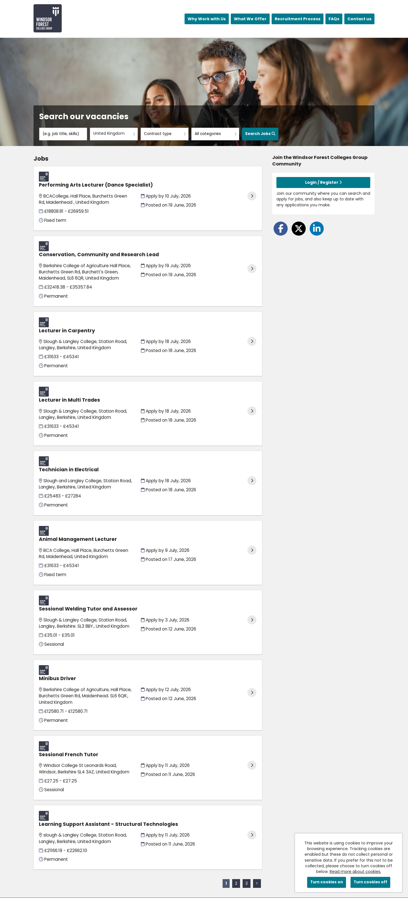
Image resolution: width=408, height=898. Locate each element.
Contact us (359, 19)
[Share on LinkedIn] (317, 229)
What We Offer (250, 19)
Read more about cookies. (355, 871)
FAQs (334, 19)
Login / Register (323, 182)
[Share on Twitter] (299, 229)
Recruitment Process (297, 19)
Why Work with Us (207, 19)
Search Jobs (260, 133)
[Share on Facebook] (281, 229)
